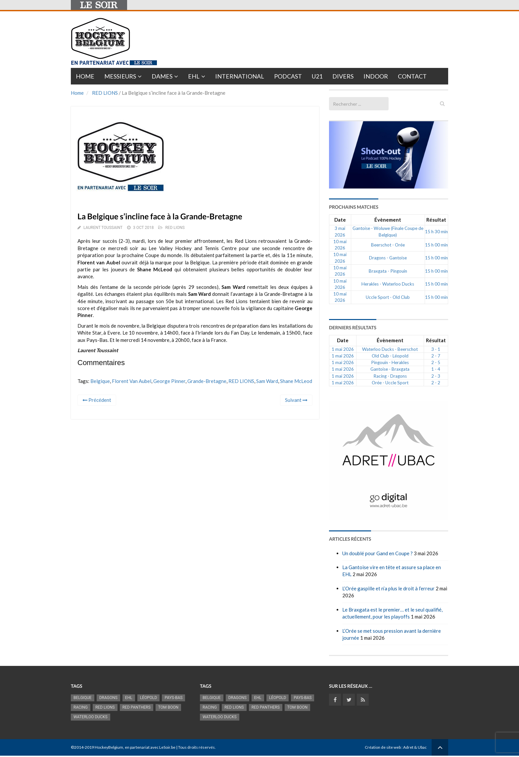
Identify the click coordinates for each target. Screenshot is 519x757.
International (239, 76)
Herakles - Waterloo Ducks (387, 284)
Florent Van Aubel (131, 381)
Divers (343, 76)
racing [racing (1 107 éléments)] (80, 707)
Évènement (387, 220)
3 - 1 (435, 349)
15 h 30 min (436, 231)
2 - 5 (435, 362)
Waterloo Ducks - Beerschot (390, 349)
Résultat (436, 220)
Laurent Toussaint (102, 227)
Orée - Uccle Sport (390, 382)
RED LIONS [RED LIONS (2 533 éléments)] (105, 707)
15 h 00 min (436, 244)
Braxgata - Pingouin (388, 271)
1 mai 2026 (343, 349)
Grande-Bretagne (206, 381)
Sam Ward (267, 381)
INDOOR (375, 76)
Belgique (100, 381)
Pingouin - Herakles (390, 362)
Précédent (96, 400)
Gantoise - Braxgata (389, 369)
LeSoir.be (167, 747)
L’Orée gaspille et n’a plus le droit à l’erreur (388, 588)
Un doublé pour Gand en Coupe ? (377, 553)
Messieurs (120, 76)
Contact (412, 76)
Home (85, 76)
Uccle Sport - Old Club (388, 297)
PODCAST (288, 76)
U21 (317, 76)
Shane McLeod (296, 381)
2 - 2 (435, 382)
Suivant (296, 400)
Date (340, 220)
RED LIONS (105, 93)
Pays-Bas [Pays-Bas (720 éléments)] (173, 697)
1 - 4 (435, 369)
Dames (162, 76)
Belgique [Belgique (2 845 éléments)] (82, 697)
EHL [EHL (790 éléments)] (128, 697)
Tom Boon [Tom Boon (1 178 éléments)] (168, 707)
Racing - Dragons (390, 376)
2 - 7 (435, 355)
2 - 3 (435, 376)
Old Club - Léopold (390, 355)
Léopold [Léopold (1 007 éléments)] (148, 697)
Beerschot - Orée (388, 244)
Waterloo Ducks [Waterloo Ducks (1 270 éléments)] (90, 717)
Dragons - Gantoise (388, 257)
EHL (194, 76)
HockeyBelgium (109, 747)
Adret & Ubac (415, 747)
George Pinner (169, 381)
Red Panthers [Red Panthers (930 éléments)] (136, 707)
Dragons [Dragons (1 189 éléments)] (108, 697)
